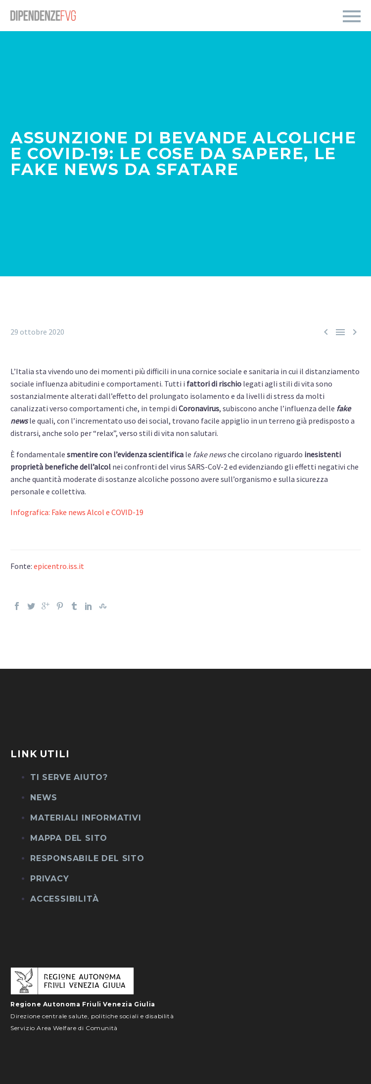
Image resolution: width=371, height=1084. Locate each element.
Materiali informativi (85, 818)
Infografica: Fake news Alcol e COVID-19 (76, 512)
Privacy (49, 878)
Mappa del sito (68, 838)
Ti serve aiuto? (69, 777)
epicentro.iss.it (59, 566)
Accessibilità (64, 899)
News (43, 797)
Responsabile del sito (87, 858)
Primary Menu (352, 16)
